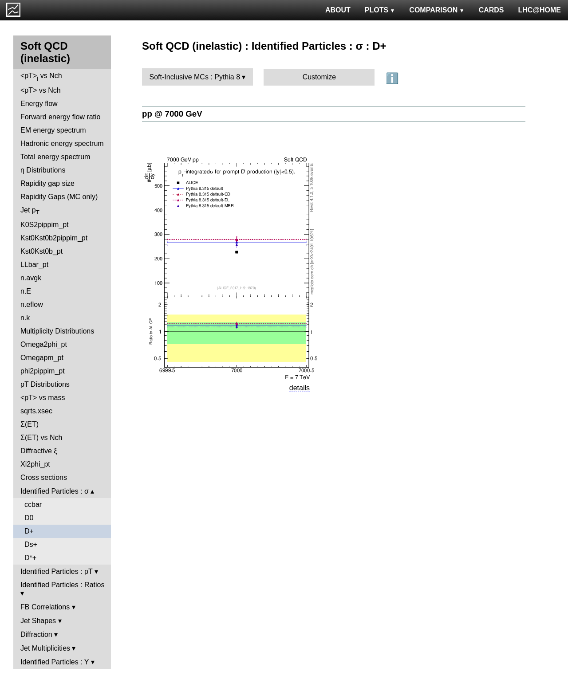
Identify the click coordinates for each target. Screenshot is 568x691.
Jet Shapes (38, 620)
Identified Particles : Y (54, 662)
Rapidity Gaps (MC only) (59, 196)
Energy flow (39, 103)
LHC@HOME (539, 10)
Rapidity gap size (47, 183)
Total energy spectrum (55, 157)
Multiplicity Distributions (57, 331)
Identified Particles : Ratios (62, 585)
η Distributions (42, 170)
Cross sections (43, 477)
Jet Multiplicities (45, 648)
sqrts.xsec (36, 411)
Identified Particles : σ (54, 491)
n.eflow (31, 304)
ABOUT (338, 10)
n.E (25, 291)
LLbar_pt (34, 264)
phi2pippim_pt (42, 371)
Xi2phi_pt (35, 464)
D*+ (30, 557)
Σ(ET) (29, 424)
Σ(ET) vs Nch (41, 437)
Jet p (29, 211)
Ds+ (30, 544)
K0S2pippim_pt (44, 224)
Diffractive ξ (38, 451)
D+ (29, 531)
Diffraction (36, 634)
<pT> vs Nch (41, 76)
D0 (28, 518)
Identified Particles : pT (56, 571)
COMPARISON (436, 10)
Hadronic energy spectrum (62, 143)
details (299, 388)
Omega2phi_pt (43, 344)
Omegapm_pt (41, 357)
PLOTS (380, 10)
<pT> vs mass (42, 397)
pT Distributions (45, 384)
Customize (319, 77)
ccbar (33, 504)
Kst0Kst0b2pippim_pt (53, 238)
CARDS (491, 10)
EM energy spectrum (53, 130)
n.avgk (30, 278)
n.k (25, 318)
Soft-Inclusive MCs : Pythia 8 (195, 77)
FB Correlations (45, 607)
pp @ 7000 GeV (172, 113)
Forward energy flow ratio (60, 117)
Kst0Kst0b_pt (41, 251)
